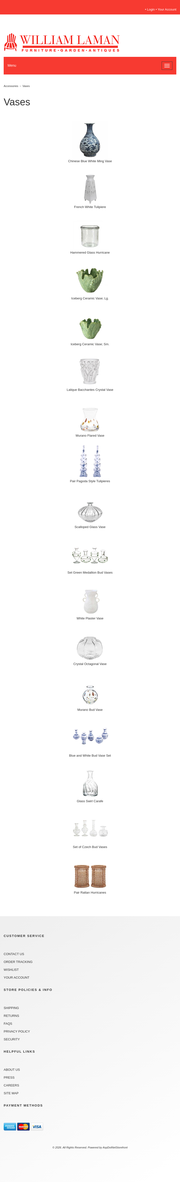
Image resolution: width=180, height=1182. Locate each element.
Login (151, 9)
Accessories (11, 86)
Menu (12, 65)
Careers (11, 1085)
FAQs (8, 1023)
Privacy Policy (17, 1031)
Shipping (11, 1008)
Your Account (167, 9)
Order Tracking (18, 962)
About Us (12, 1069)
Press (9, 1077)
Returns (11, 1016)
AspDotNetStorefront (115, 1147)
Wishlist (11, 970)
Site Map (11, 1093)
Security (12, 1039)
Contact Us (14, 954)
